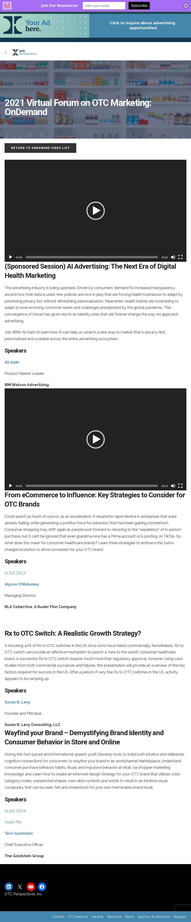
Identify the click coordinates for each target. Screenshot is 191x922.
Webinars (114, 917)
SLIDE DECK (15, 573)
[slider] (92, 257)
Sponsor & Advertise (154, 917)
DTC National (78, 917)
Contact (58, 917)
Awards (97, 917)
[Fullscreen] (180, 257)
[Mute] (173, 257)
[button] (95, 211)
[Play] (10, 257)
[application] (95, 211)
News (129, 917)
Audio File (13, 822)
